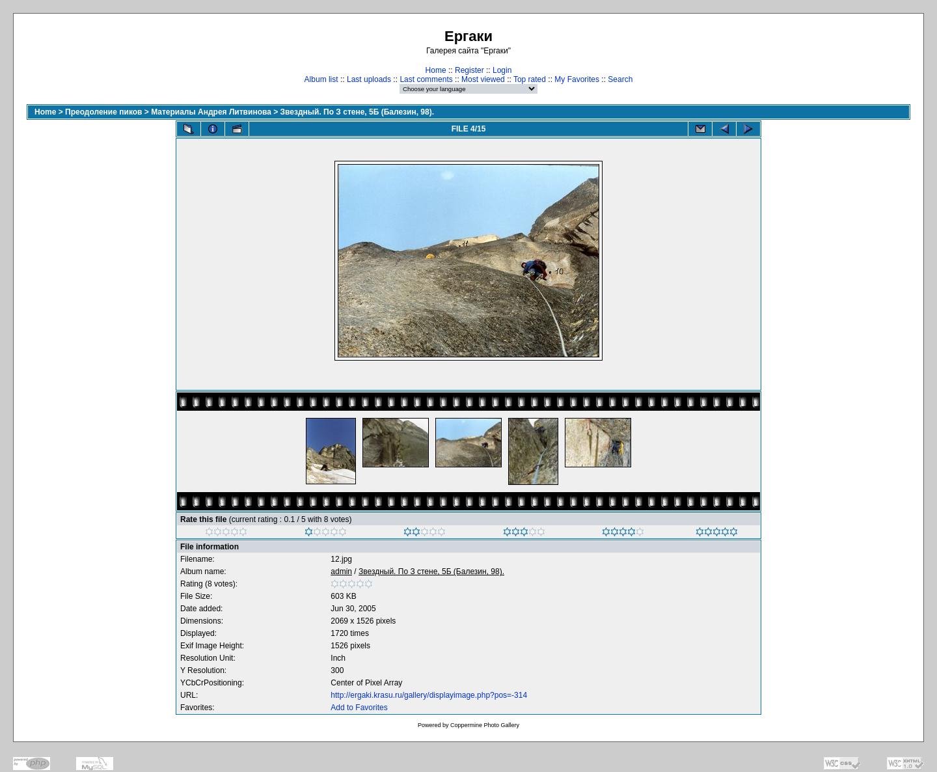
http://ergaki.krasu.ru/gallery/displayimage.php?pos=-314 (429, 695)
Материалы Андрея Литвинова (211, 112)
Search (620, 79)
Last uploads (369, 79)
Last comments (426, 79)
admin (341, 571)
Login (502, 70)
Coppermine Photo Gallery (484, 725)
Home (436, 70)
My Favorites (576, 79)
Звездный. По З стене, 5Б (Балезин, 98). (357, 112)
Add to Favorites (359, 707)
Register (469, 70)
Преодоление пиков (103, 112)
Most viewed (483, 79)
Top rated (529, 79)
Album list (321, 79)
